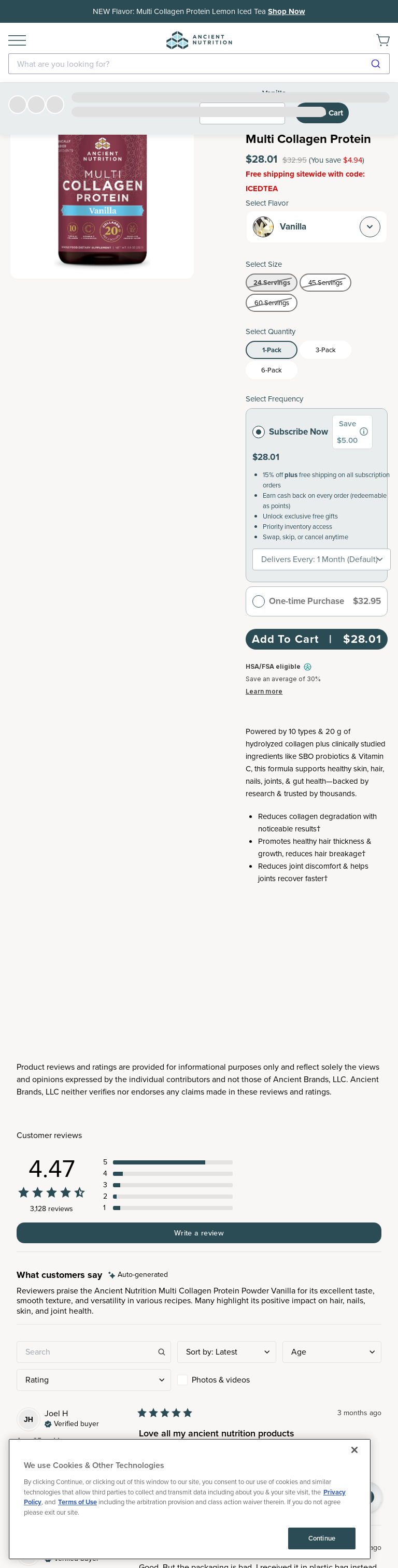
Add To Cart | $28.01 (316, 639)
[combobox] (199, 63)
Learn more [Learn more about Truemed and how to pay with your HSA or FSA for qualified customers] (264, 691)
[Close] (354, 1496)
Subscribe (199, 1241)
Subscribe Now (290, 431)
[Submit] (377, 63)
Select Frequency (274, 399)
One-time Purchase (298, 601)
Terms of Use (77, 1548)
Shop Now (286, 11)
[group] (364, 431)
